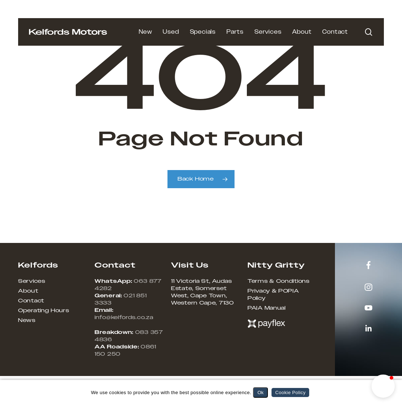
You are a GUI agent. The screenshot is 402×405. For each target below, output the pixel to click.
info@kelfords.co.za (124, 317)
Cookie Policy (290, 392)
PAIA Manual (267, 308)
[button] (383, 386)
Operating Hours (43, 310)
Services (31, 281)
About (28, 291)
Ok (260, 392)
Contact (31, 301)
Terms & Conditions (279, 281)
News (27, 320)
